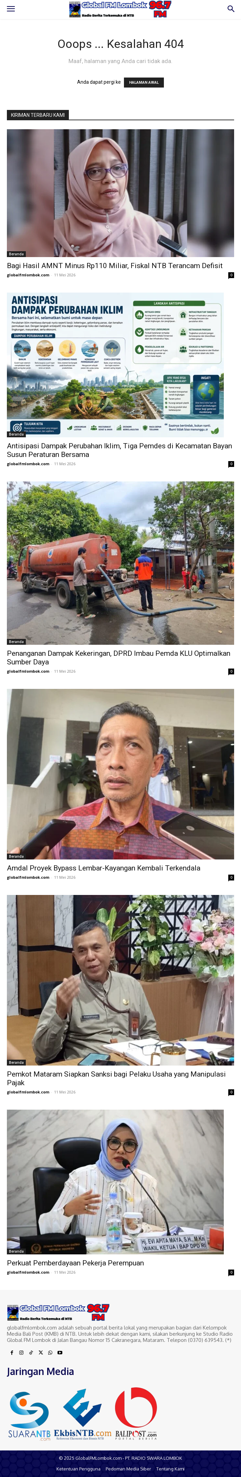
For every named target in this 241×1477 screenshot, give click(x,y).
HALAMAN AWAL (144, 82)
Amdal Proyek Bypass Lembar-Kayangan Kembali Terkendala (103, 868)
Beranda (16, 254)
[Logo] (120, 9)
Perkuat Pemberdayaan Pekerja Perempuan (75, 1263)
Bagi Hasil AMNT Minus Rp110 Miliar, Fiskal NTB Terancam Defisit (115, 266)
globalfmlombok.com (28, 274)
